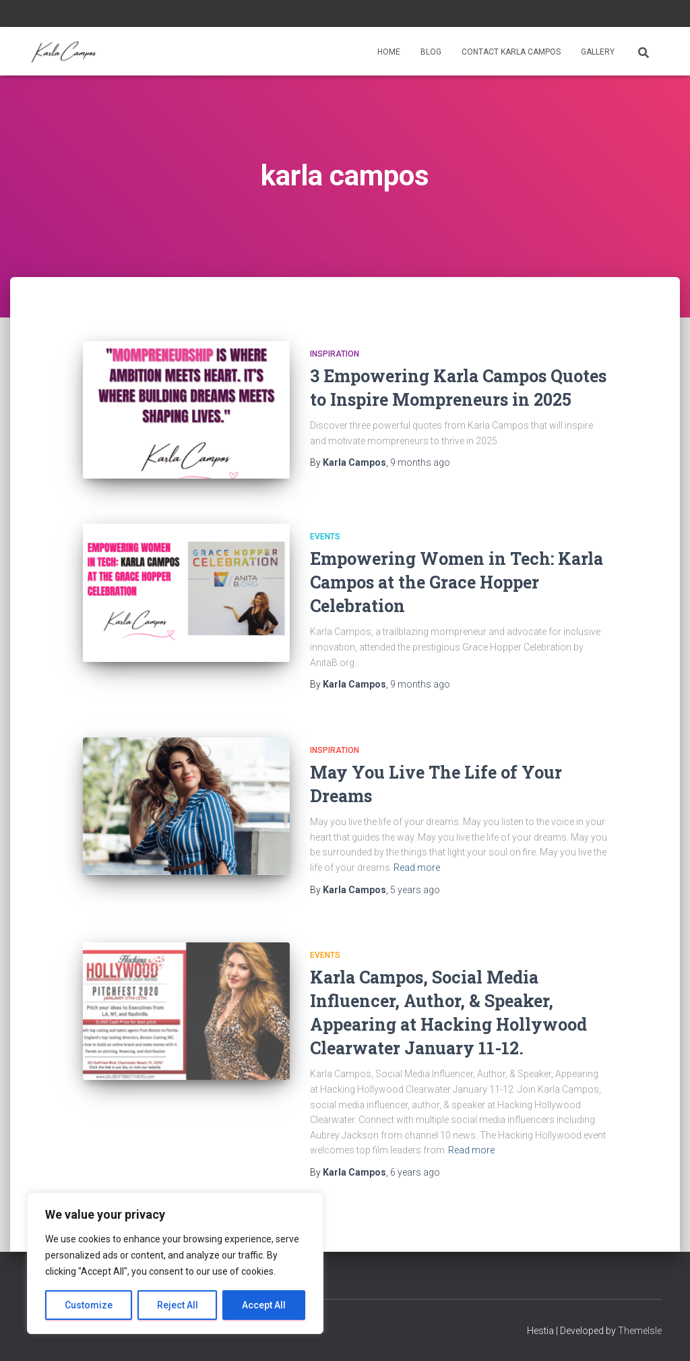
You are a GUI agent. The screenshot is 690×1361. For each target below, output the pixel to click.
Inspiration (334, 354)
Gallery (598, 52)
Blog (430, 52)
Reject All (177, 1305)
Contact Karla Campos (511, 52)
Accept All (264, 1305)
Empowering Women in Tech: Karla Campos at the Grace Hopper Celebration (456, 582)
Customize (89, 1305)
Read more (417, 867)
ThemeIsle (640, 1330)
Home (388, 52)
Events (325, 536)
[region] (175, 1263)
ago (420, 462)
